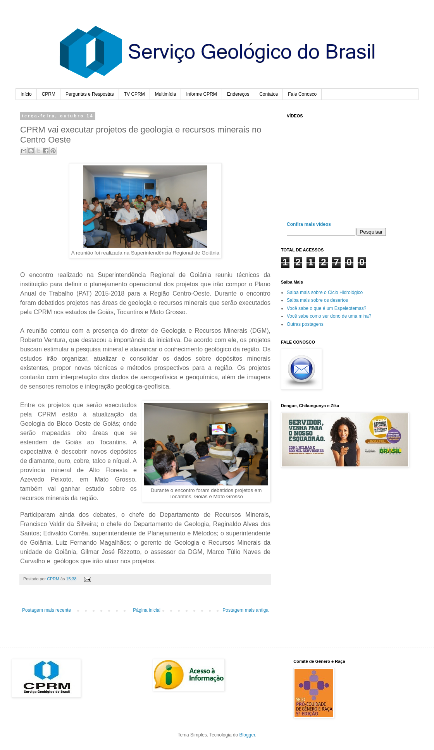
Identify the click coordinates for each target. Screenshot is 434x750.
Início (26, 94)
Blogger (247, 735)
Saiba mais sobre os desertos (317, 300)
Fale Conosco (302, 94)
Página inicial (146, 610)
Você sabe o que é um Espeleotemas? (326, 308)
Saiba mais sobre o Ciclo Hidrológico (325, 292)
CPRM (48, 94)
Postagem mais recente (46, 610)
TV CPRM (134, 94)
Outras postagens (305, 324)
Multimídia (165, 94)
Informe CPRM (201, 94)
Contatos (268, 94)
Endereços (238, 94)
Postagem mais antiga (245, 610)
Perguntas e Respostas (89, 94)
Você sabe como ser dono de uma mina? (329, 316)
